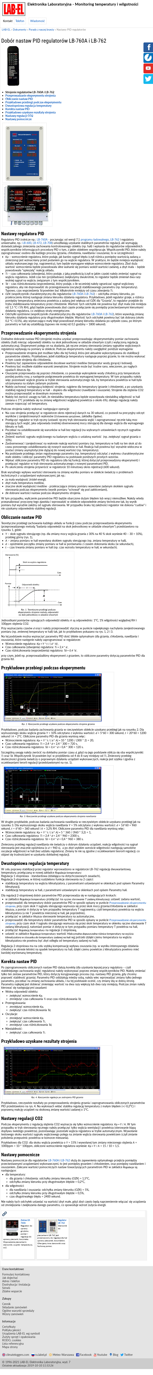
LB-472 (37, 243)
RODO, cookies (11, 1340)
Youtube (100, 1354)
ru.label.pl (39, 1354)
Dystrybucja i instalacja (16, 1284)
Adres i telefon (11, 1281)
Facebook (84, 1354)
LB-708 (47, 243)
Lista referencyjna (13, 1343)
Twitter (126, 1354)
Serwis (6, 1288)
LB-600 (26, 243)
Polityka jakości (11, 1330)
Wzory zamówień (12, 1314)
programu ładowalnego (95, 239)
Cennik (6, 1304)
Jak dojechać (10, 1277)
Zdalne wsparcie (12, 1291)
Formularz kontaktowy (16, 1274)
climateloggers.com (15, 1354)
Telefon (19, 21)
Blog (113, 1354)
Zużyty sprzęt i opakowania (18, 1337)
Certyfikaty (8, 1326)
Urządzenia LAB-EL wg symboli (21, 1333)
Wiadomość (37, 21)
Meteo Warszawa (61, 1354)
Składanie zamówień (14, 1307)
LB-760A (42, 239)
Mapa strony (10, 1347)
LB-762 (114, 239)
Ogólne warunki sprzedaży (18, 1310)
